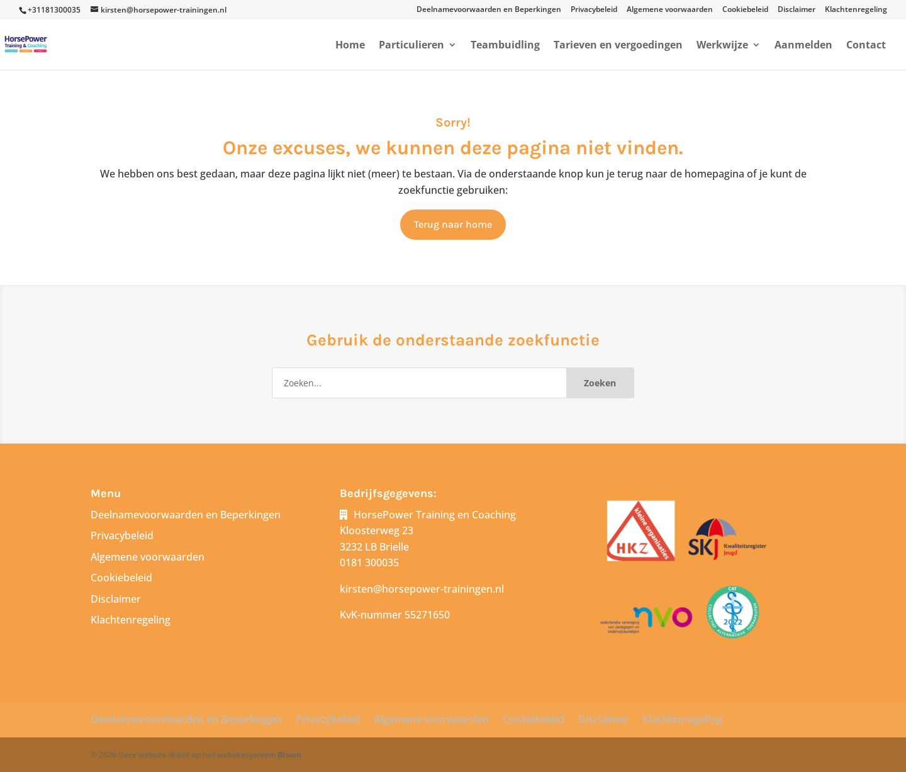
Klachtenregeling (856, 10)
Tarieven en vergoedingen (618, 46)
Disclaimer (796, 10)
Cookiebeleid (745, 10)
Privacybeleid (594, 10)
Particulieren (411, 46)
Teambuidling (505, 46)
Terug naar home (453, 224)
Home (350, 46)
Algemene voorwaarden (670, 10)
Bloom (289, 754)
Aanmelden (803, 46)
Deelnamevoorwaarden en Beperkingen (489, 10)
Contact (866, 46)
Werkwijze (722, 46)
